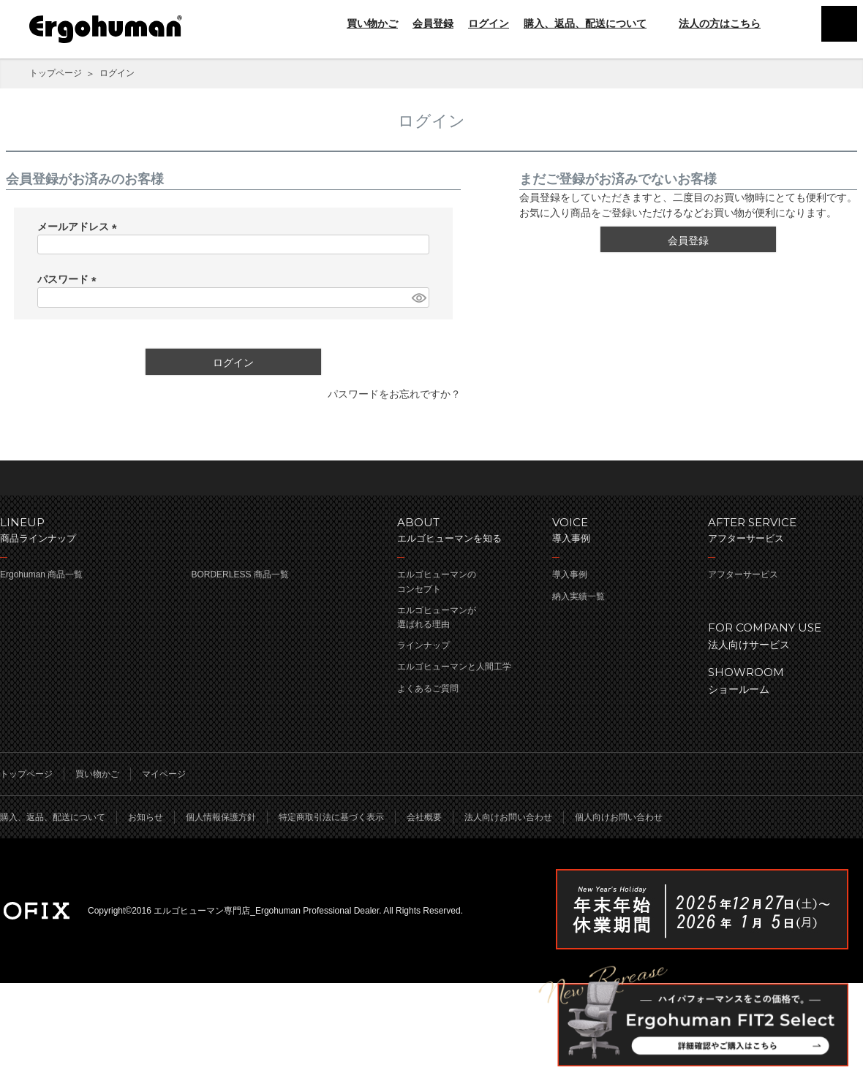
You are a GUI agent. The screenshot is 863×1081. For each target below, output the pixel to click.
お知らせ (145, 826)
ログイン (488, 23)
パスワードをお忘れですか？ (394, 394)
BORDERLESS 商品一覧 (239, 583)
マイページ (164, 783)
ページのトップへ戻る (431, 482)
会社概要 (424, 826)
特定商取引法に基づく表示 (331, 826)
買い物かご (372, 23)
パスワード (69, 280)
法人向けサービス (778, 643)
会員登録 (432, 23)
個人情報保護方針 (221, 826)
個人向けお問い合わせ (619, 826)
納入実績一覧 (578, 605)
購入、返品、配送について (585, 23)
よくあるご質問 (428, 696)
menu (833, 29)
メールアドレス (79, 227)
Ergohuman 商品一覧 (41, 583)
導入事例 (569, 583)
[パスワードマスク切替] (418, 297)
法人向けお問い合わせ (508, 826)
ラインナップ (423, 654)
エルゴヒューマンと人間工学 (454, 675)
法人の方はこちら (711, 23)
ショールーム (778, 688)
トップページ (55, 73)
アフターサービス (743, 583)
